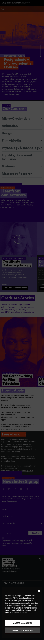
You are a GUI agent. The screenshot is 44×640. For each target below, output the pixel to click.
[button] (39, 591)
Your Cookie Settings (22, 630)
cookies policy (21, 613)
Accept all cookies (22, 623)
